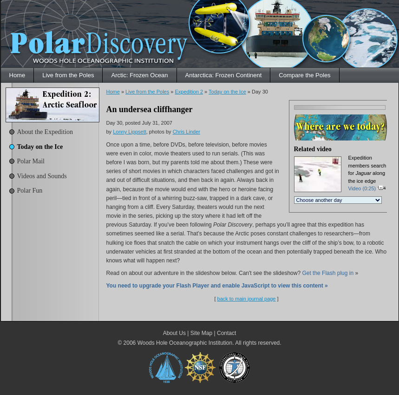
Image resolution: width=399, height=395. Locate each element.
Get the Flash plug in (327, 273)
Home (17, 75)
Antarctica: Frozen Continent (223, 75)
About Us (174, 333)
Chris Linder (186, 131)
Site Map (201, 333)
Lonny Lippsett (129, 131)
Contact (226, 333)
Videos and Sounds (42, 176)
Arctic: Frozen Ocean (139, 75)
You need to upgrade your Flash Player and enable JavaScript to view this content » (217, 285)
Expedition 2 (189, 91)
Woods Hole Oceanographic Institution (185, 343)
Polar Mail (31, 161)
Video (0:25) (367, 188)
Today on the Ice (40, 146)
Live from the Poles (68, 75)
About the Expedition (45, 131)
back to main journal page (246, 298)
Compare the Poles (304, 75)
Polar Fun (30, 190)
